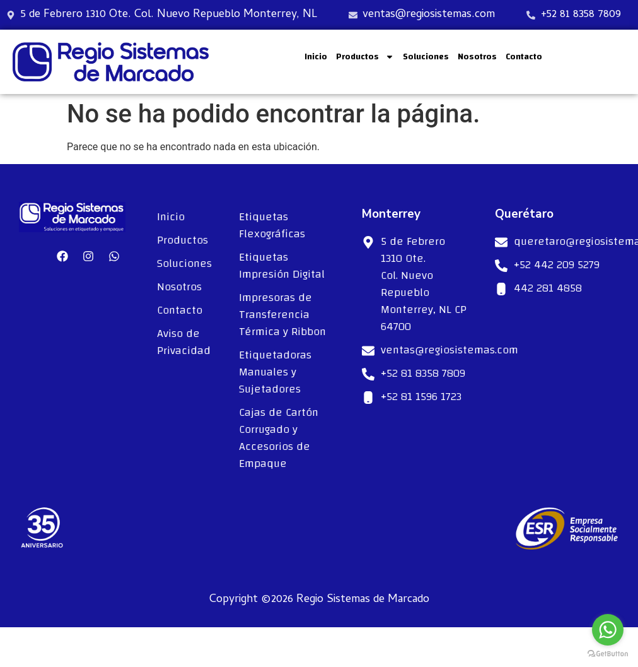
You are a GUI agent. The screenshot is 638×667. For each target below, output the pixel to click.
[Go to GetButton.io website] (608, 654)
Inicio (315, 57)
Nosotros (477, 57)
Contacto (524, 57)
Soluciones (426, 57)
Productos (365, 57)
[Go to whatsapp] (608, 630)
